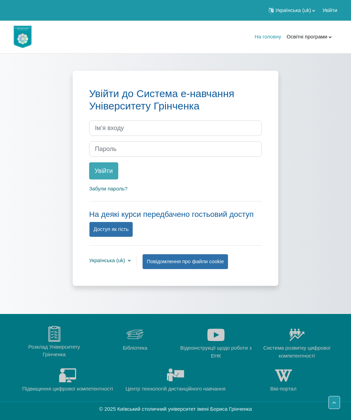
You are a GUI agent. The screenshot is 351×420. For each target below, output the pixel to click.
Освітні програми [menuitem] (307, 36)
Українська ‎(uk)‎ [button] (107, 260)
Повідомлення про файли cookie (185, 261)
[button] (291, 10)
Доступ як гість (111, 229)
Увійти (329, 10)
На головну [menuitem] (268, 36)
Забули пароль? (108, 188)
